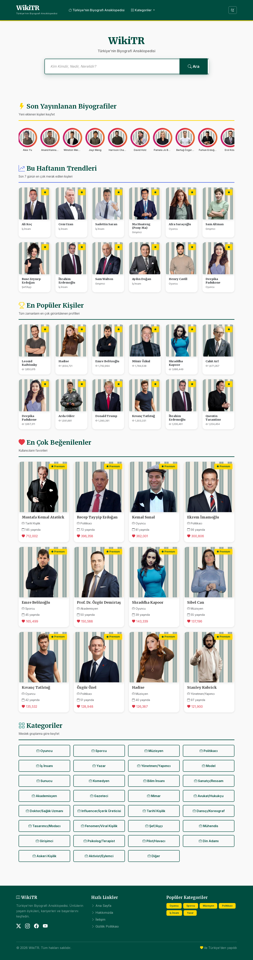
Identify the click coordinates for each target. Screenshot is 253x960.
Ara (193, 66)
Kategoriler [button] (141, 10)
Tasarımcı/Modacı (44, 826)
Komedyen (99, 781)
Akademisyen (44, 796)
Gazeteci (99, 796)
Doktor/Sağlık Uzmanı (44, 811)
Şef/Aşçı (154, 826)
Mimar (154, 796)
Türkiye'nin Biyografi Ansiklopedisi (97, 10)
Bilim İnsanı (154, 781)
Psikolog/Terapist (99, 841)
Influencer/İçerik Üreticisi (99, 811)
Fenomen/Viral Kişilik (99, 826)
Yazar (99, 766)
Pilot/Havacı (154, 841)
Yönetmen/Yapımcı (154, 766)
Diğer (154, 856)
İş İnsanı (44, 766)
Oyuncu (44, 751)
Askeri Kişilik (44, 856)
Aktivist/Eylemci (99, 856)
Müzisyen (153, 751)
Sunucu (44, 781)
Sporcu (99, 751)
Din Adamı (209, 841)
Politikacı (209, 751)
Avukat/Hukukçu (209, 796)
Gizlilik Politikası (105, 926)
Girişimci (44, 841)
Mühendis (208, 826)
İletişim (98, 919)
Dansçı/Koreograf (209, 811)
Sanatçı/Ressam (208, 781)
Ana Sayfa (101, 906)
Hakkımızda (102, 913)
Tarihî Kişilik (154, 811)
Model (208, 766)
